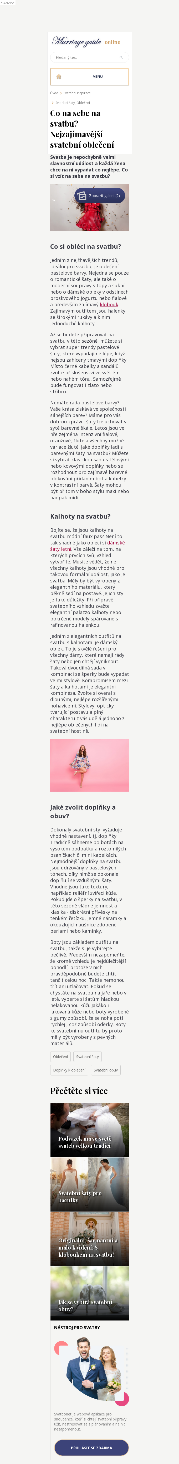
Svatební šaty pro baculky (80, 1196)
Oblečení (60, 1056)
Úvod (54, 93)
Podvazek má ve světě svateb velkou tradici (84, 1142)
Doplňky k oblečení (69, 1070)
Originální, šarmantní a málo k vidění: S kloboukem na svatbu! (87, 1247)
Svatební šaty (87, 1056)
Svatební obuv (106, 1070)
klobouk (109, 304)
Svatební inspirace (77, 93)
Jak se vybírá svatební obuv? (85, 1305)
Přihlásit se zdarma (91, 1447)
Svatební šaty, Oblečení (72, 103)
